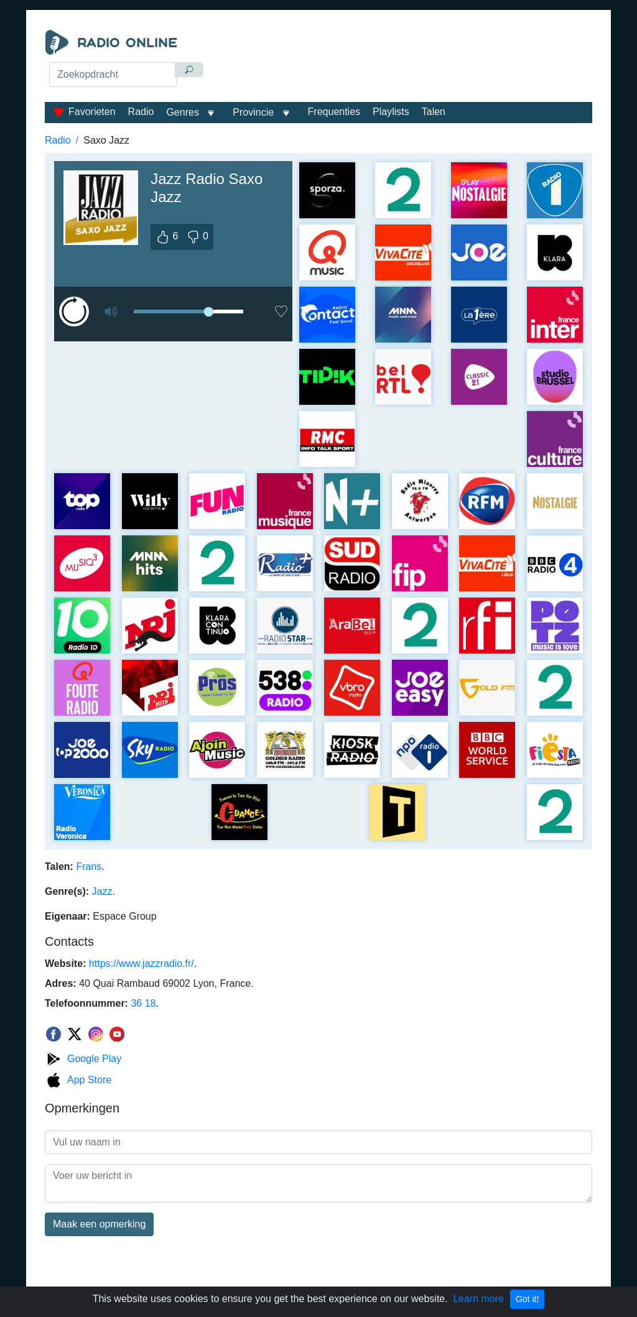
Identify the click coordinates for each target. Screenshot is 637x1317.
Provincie (254, 112)
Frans (88, 866)
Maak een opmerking (99, 1224)
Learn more (478, 1298)
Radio (141, 111)
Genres (182, 112)
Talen (433, 111)
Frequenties (334, 111)
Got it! (527, 1299)
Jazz (102, 891)
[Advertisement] (402, 61)
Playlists (391, 111)
